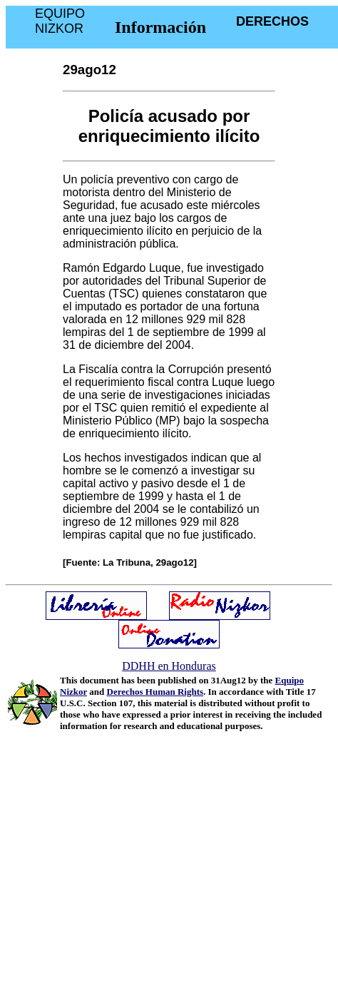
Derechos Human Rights (155, 691)
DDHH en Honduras (169, 666)
